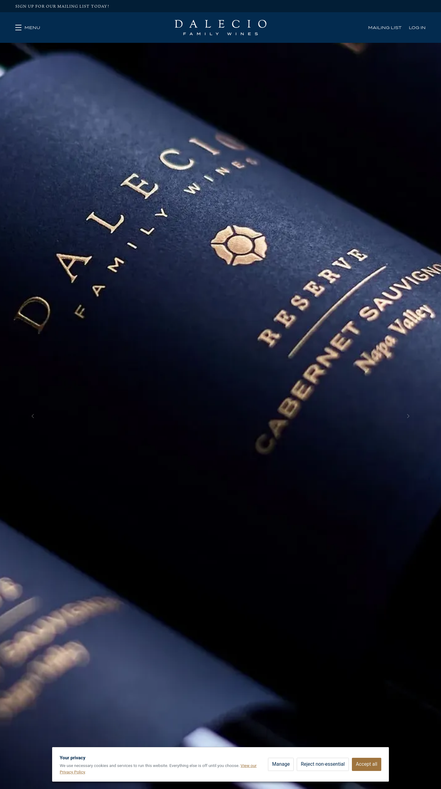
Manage (281, 764)
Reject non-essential (323, 764)
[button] (27, 27)
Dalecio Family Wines (220, 27)
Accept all (366, 764)
